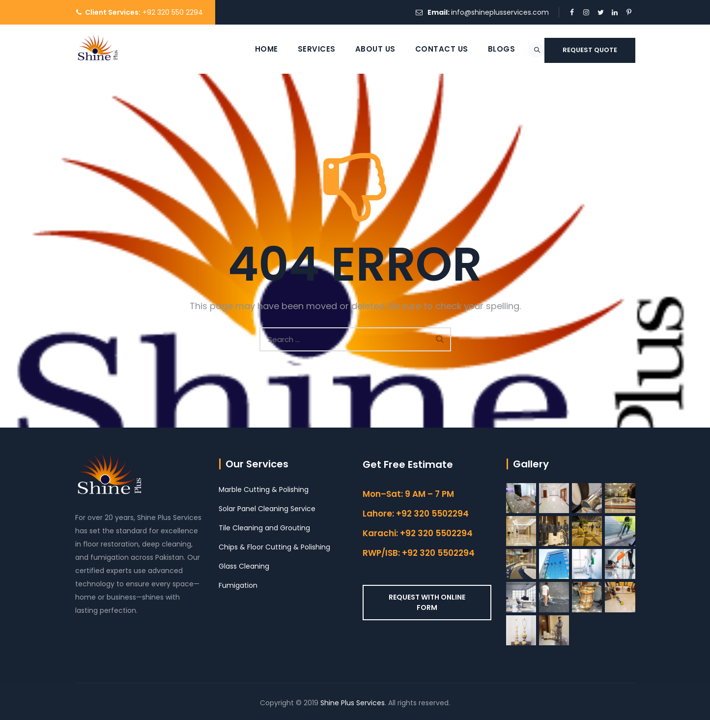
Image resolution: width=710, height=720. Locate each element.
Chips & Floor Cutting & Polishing (274, 547)
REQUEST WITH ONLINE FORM (427, 602)
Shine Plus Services (352, 703)
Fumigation (238, 585)
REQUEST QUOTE (590, 50)
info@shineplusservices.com (500, 12)
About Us (351, 49)
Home (242, 49)
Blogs (477, 49)
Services (292, 49)
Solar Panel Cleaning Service (267, 509)
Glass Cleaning (244, 566)
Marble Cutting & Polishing (264, 489)
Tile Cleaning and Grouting (264, 528)
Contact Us (417, 49)
